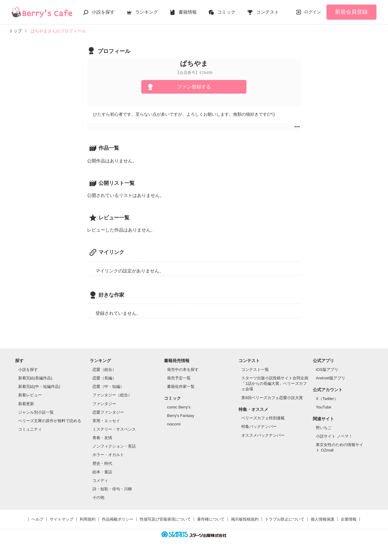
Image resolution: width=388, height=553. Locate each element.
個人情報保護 (322, 519)
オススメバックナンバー (263, 435)
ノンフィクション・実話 (114, 446)
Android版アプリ (330, 378)
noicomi (174, 424)
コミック (226, 12)
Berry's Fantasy (180, 415)
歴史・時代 (102, 463)
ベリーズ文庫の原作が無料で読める (49, 420)
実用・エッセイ (106, 420)
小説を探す (103, 12)
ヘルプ (37, 519)
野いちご (324, 427)
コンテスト (267, 12)
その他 (98, 497)
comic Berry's (179, 407)
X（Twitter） (327, 398)
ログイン (312, 11)
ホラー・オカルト (108, 454)
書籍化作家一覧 (181, 386)
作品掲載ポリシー (117, 519)
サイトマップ (61, 519)
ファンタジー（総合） (112, 395)
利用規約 (87, 519)
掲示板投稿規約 (245, 519)
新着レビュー (30, 395)
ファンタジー (104, 403)
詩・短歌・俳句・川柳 (112, 489)
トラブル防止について (284, 519)
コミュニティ (30, 429)
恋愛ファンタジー (108, 412)
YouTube (323, 407)
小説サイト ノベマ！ (334, 436)
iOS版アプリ (327, 369)
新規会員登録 (351, 12)
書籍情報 (188, 12)
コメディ (100, 480)
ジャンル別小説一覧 (36, 412)
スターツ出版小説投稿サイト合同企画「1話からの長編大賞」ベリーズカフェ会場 (274, 383)
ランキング (146, 12)
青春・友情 (102, 437)
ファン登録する (194, 86)
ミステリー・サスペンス (114, 429)
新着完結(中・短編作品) (39, 386)
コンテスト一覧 (255, 369)
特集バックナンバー (259, 426)
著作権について (211, 519)
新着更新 (26, 403)
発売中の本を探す (183, 369)
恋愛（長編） (104, 378)
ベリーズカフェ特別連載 (263, 418)
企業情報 (348, 519)
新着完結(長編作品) (35, 378)
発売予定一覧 (179, 378)
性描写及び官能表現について (165, 519)
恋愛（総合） (104, 369)
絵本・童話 (102, 472)
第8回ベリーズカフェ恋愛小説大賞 (272, 397)
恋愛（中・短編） (108, 386)
